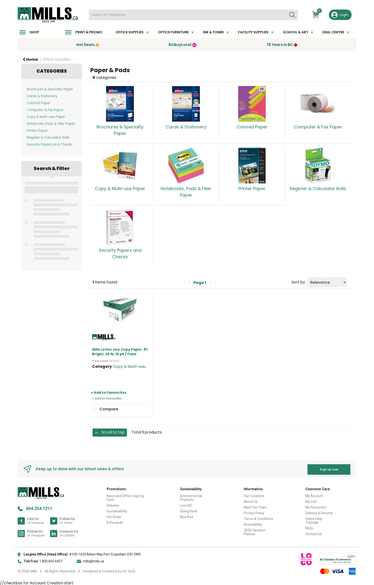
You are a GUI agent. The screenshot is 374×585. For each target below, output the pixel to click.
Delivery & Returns (319, 512)
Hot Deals (114, 516)
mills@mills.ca (93, 560)
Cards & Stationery (42, 96)
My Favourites (315, 506)
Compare (104, 409)
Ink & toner (213, 32)
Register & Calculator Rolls (48, 137)
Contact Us (313, 533)
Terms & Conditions (258, 517)
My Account (314, 495)
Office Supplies (130, 32)
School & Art (295, 32)
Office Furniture (173, 32)
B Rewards (115, 521)
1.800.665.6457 (50, 560)
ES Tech (129, 570)
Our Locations (254, 495)
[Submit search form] (292, 15)
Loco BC (186, 504)
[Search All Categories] (193, 15)
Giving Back (188, 510)
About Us (251, 500)
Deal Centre (333, 32)
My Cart (311, 500)
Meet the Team (255, 506)
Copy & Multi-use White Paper (141, 366)
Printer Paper (37, 130)
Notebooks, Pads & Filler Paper (51, 123)
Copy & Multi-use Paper (46, 117)
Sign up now (329, 468)
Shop (34, 32)
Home (30, 59)
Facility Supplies (253, 32)
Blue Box (186, 516)
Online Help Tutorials (313, 519)
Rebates (113, 504)
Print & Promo (88, 32)
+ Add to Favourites (108, 392)
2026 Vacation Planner (254, 531)
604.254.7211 (39, 507)
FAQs (309, 527)
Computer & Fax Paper (45, 110)
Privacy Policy (254, 512)
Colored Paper (38, 103)
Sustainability (117, 510)
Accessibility (253, 523)
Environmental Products (191, 496)
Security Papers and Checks (50, 144)
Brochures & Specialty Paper (50, 89)
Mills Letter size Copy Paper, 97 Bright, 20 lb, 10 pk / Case (120, 351)
